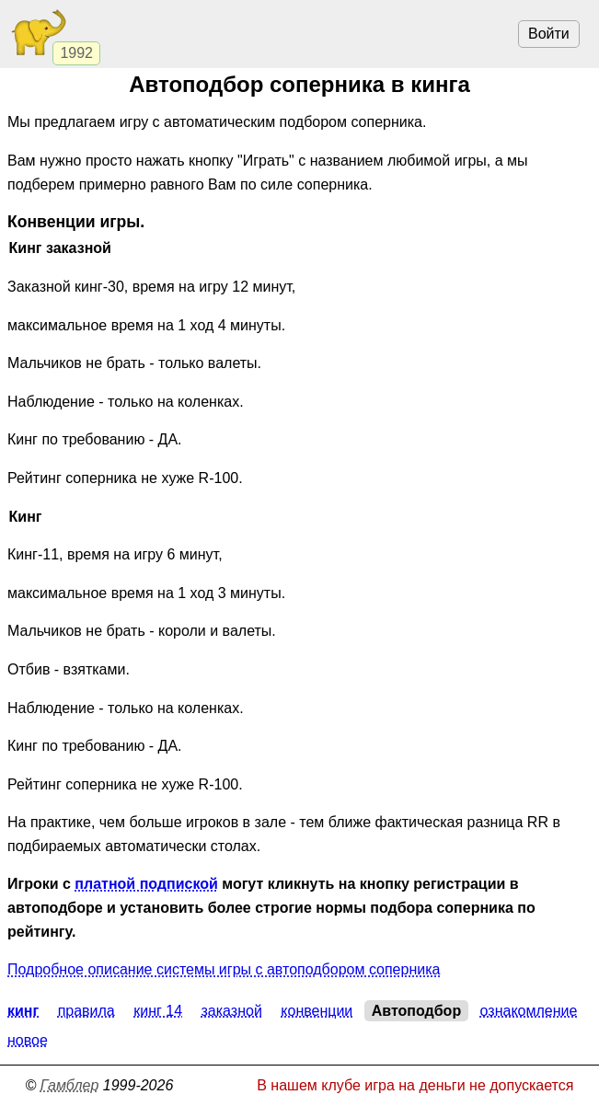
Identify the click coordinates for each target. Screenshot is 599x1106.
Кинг (23, 1011)
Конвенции (316, 1011)
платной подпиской (146, 884)
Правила (86, 1011)
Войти (549, 33)
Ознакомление (529, 1011)
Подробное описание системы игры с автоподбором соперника (223, 969)
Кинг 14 (157, 1011)
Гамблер (69, 1085)
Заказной (232, 1011)
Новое (27, 1040)
